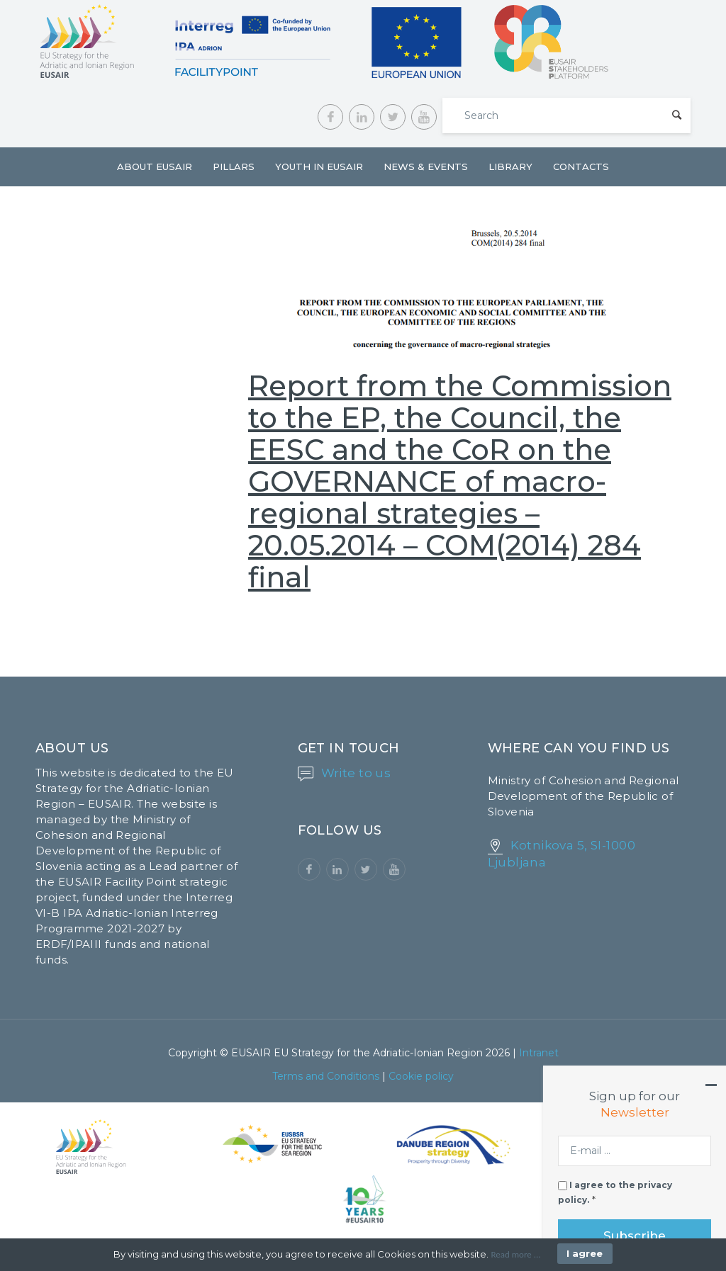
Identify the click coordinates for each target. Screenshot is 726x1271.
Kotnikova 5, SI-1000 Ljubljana (561, 853)
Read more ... (515, 1254)
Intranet (539, 1052)
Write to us (356, 773)
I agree (584, 1253)
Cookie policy (421, 1076)
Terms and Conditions (325, 1076)
